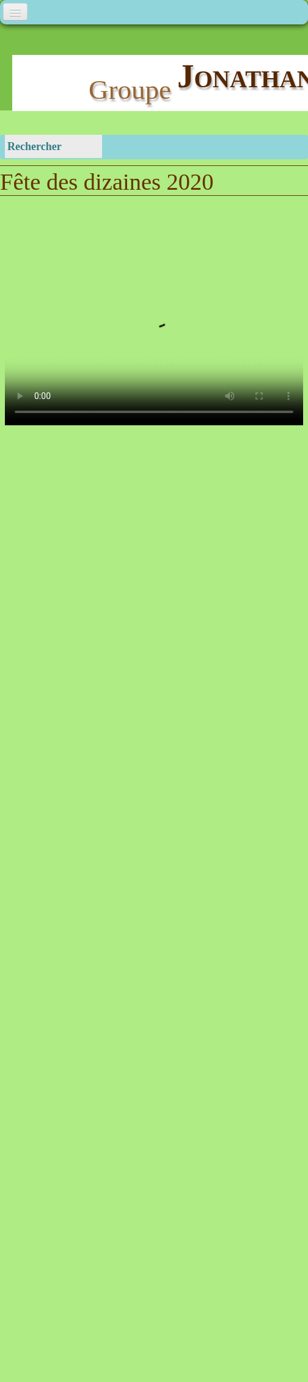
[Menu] (15, 12)
